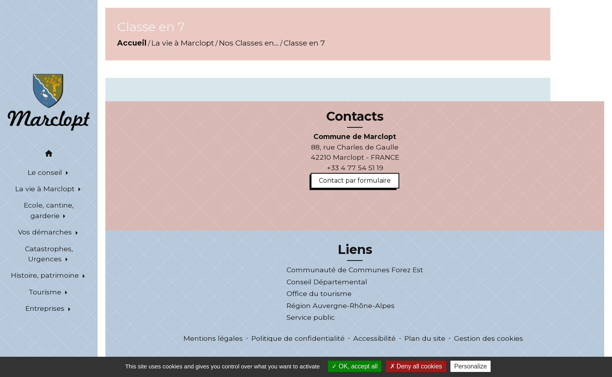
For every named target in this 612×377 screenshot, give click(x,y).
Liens (355, 249)
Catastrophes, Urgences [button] (49, 254)
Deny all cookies (416, 366)
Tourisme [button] (45, 292)
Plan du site (424, 338)
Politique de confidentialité (298, 338)
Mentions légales (213, 338)
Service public (310, 317)
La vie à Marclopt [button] (45, 189)
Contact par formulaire (355, 180)
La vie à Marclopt (182, 43)
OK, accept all (354, 366)
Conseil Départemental (326, 282)
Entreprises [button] (45, 308)
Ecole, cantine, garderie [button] (49, 210)
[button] (49, 155)
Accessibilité (374, 338)
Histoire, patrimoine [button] (46, 275)
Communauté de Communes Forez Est (354, 270)
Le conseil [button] (46, 172)
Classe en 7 (304, 43)
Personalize (470, 366)
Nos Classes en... (249, 43)
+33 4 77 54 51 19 (355, 168)
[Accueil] (49, 102)
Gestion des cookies (488, 338)
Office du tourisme (319, 293)
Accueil (131, 43)
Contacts (355, 116)
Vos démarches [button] (46, 232)
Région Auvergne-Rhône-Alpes (340, 305)
